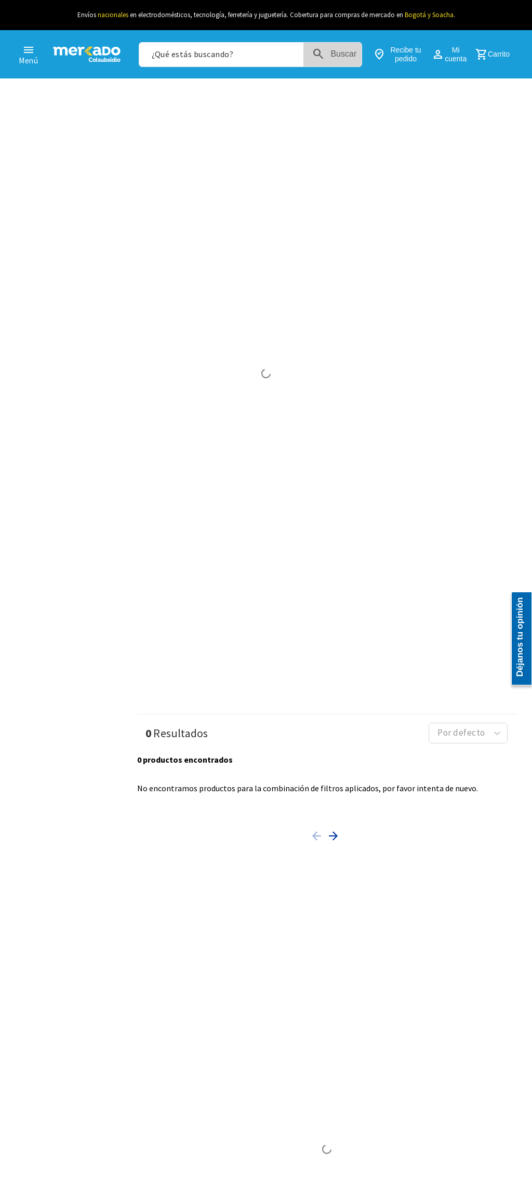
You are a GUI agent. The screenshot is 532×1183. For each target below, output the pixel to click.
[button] (318, 826)
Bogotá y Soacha (429, 14)
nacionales (113, 14)
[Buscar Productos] (355, 55)
